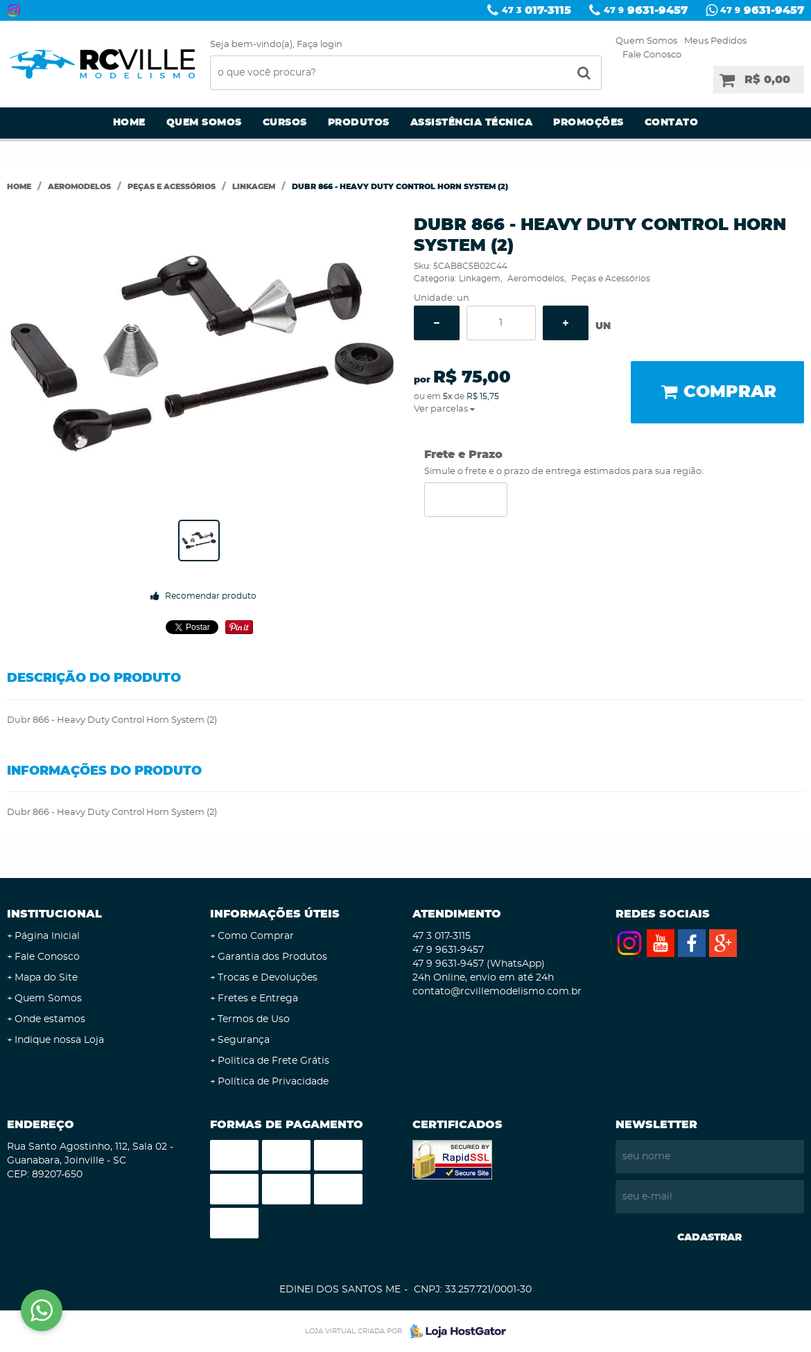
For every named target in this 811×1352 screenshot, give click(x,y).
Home (129, 123)
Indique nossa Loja (59, 1040)
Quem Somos (646, 41)
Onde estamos (50, 1019)
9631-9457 (646, 10)
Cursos (285, 123)
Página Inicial (47, 936)
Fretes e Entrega (258, 998)
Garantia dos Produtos (272, 957)
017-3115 (536, 10)
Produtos (359, 123)
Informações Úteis (275, 914)
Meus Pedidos (715, 41)
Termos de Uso (254, 1019)
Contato (672, 123)
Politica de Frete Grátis (273, 1061)
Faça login (319, 44)
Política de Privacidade (273, 1082)
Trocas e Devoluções (267, 978)
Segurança (244, 1040)
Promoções (588, 123)
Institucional (54, 914)
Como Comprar (256, 936)
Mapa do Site (46, 978)
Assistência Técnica (471, 123)
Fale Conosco (651, 55)
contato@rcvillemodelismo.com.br (497, 992)
